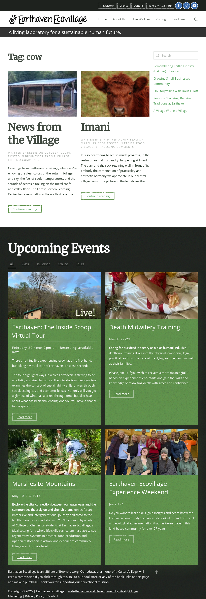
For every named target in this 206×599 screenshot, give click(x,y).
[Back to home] (48, 19)
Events (124, 5)
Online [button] (63, 264)
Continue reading (25, 209)
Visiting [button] (161, 19)
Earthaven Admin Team (119, 139)
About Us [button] (119, 19)
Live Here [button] (178, 19)
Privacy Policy (34, 596)
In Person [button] (43, 264)
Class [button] (25, 264)
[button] (196, 19)
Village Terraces (95, 147)
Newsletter (107, 5)
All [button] (12, 264)
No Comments (27, 160)
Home (102, 19)
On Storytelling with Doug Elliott (175, 91)
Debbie (32, 152)
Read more (24, 417)
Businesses (34, 156)
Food (140, 143)
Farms (50, 156)
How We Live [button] (141, 19)
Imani (95, 127)
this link (68, 577)
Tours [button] (80, 264)
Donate (138, 5)
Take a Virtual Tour (160, 5)
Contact (52, 596)
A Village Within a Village (170, 111)
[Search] (175, 55)
